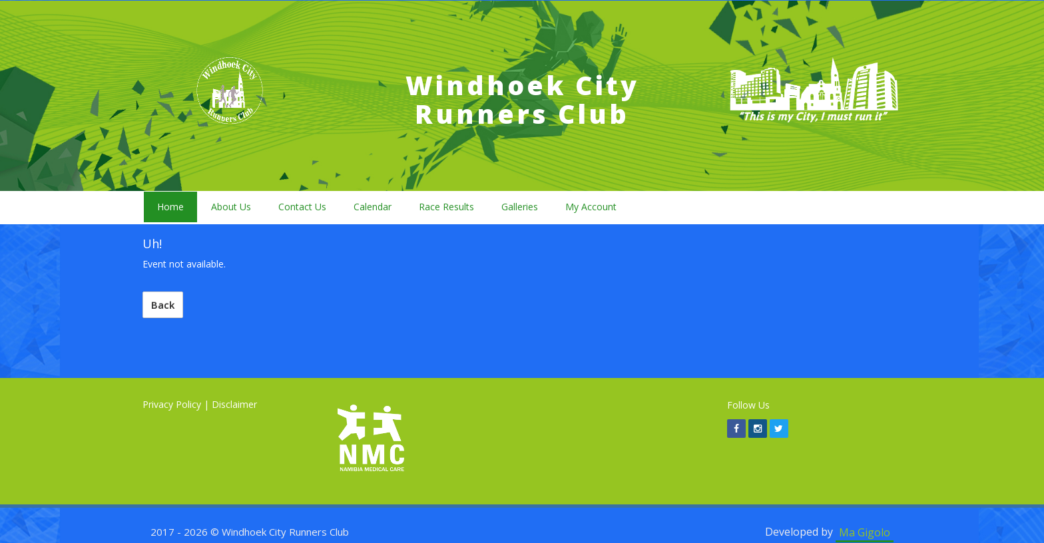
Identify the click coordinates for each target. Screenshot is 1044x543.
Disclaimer (234, 404)
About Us (231, 206)
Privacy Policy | (175, 404)
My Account (591, 206)
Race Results (446, 206)
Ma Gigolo (864, 531)
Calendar (373, 206)
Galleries (519, 206)
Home (170, 206)
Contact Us (302, 206)
